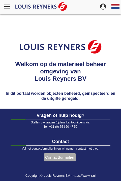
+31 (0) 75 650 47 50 (63, 126)
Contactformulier (60, 157)
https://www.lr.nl (84, 175)
